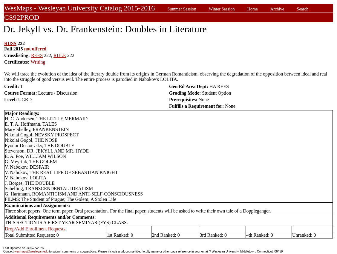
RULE (59, 55)
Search (302, 9)
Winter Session (222, 9)
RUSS (10, 43)
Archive (277, 9)
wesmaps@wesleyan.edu (31, 251)
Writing (37, 61)
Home (252, 9)
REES (37, 55)
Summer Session (181, 9)
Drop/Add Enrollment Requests (35, 228)
